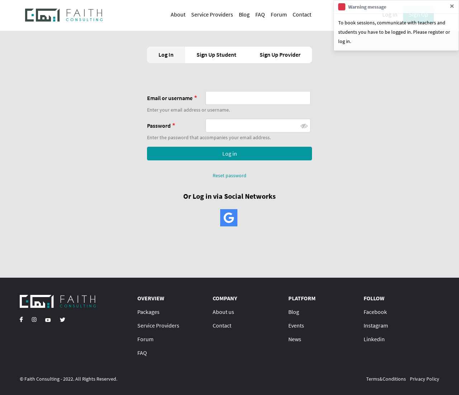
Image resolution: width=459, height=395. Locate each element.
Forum (279, 14)
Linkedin (374, 339)
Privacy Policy (424, 379)
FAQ (260, 14)
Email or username (170, 98)
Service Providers (212, 14)
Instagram (376, 325)
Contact (302, 14)
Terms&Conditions (386, 379)
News (294, 339)
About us (223, 311)
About (178, 14)
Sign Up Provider (280, 54)
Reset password (229, 175)
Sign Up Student (216, 54)
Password (159, 125)
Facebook (375, 311)
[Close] (452, 6)
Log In (166, 54)
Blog (244, 14)
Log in (229, 153)
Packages (148, 311)
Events (296, 325)
